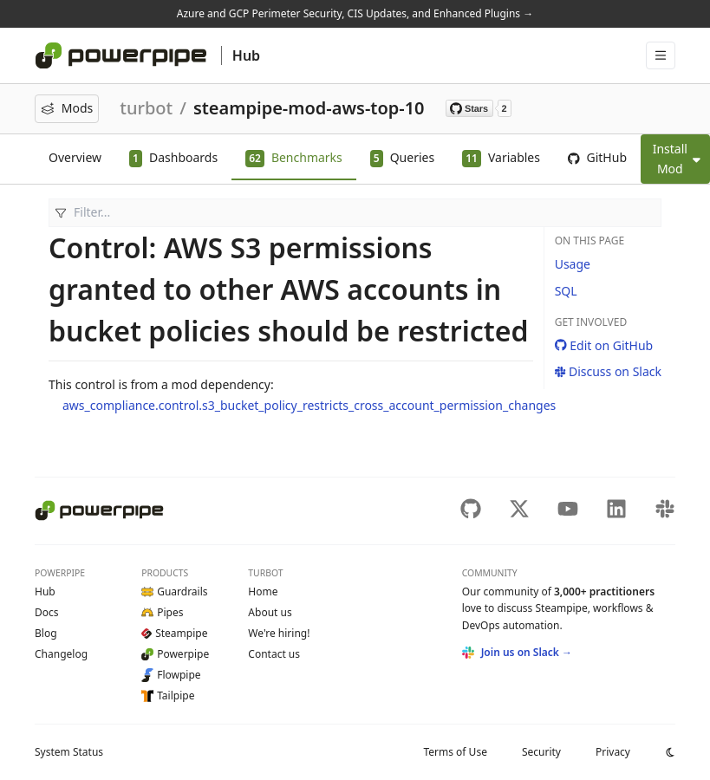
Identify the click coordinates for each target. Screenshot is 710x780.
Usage (572, 264)
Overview (75, 157)
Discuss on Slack (608, 371)
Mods (67, 108)
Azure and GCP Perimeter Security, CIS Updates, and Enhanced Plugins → (355, 13)
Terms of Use (454, 751)
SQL (566, 291)
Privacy (613, 751)
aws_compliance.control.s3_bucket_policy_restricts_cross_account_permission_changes (309, 405)
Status (69, 751)
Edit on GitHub (604, 345)
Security (541, 751)
